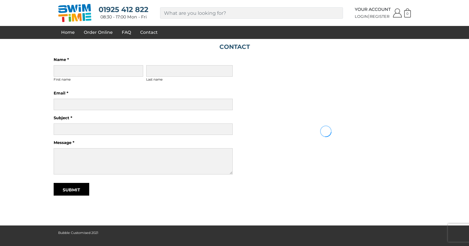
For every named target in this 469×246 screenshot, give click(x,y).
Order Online (98, 32)
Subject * (63, 117)
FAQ (126, 32)
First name (62, 79)
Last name (154, 79)
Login (361, 16)
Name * (61, 59)
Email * (61, 93)
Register (379, 16)
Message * (64, 142)
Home (68, 32)
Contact (149, 32)
